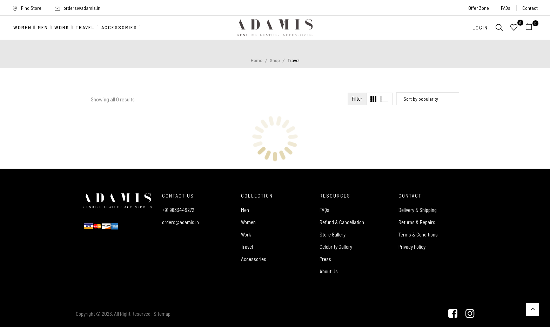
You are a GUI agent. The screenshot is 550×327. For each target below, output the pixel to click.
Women (248, 222)
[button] (531, 27)
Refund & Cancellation (342, 222)
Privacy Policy (411, 246)
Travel (247, 246)
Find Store (26, 8)
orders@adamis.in (81, 8)
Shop (275, 60)
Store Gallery (333, 234)
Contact (530, 8)
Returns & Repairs (416, 222)
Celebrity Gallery (336, 246)
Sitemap (162, 314)
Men (245, 210)
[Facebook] (452, 314)
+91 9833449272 (178, 210)
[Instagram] (470, 314)
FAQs (505, 8)
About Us (329, 271)
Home (256, 60)
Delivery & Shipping (417, 210)
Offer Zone (478, 8)
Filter (357, 98)
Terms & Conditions (418, 234)
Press (325, 259)
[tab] (373, 99)
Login (480, 28)
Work (246, 234)
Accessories (253, 259)
